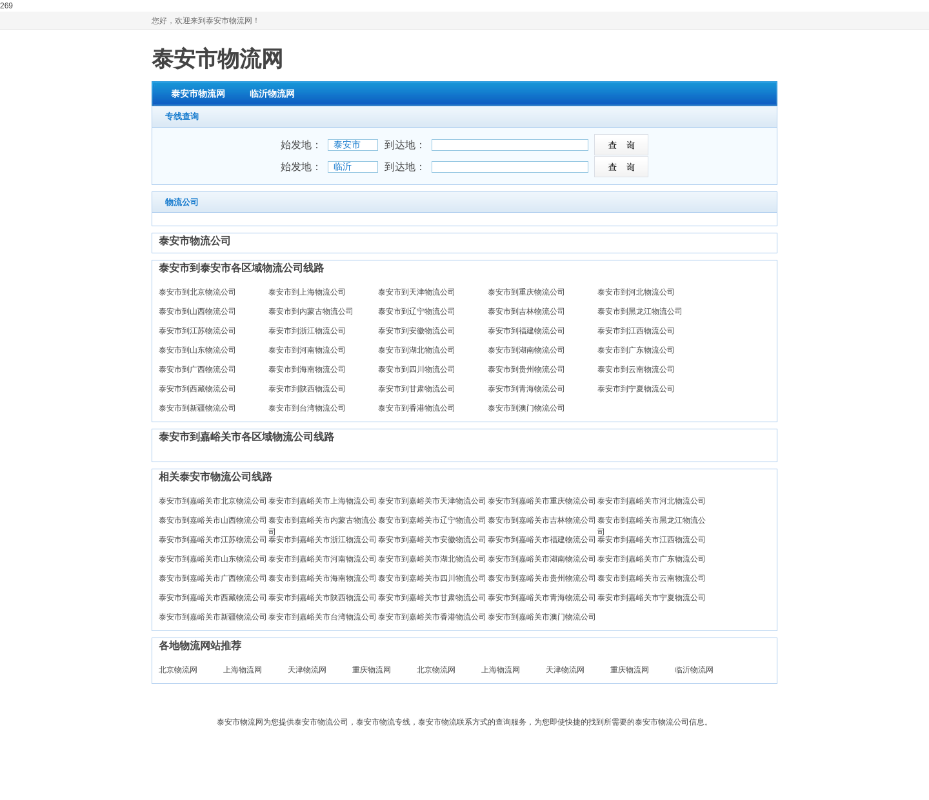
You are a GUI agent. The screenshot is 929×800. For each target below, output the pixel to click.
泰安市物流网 (217, 58)
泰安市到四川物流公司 (416, 369)
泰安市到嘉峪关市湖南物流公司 (542, 558)
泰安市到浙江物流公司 (307, 330)
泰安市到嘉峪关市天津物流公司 (432, 500)
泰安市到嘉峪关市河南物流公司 (322, 558)
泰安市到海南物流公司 (307, 369)
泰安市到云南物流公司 (636, 369)
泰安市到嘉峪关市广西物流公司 (213, 578)
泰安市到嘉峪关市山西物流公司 (213, 520)
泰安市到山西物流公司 (197, 311)
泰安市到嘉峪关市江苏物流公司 (213, 539)
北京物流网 (178, 669)
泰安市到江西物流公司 (636, 330)
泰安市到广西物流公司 (197, 369)
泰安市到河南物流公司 (307, 350)
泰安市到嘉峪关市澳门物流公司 (542, 616)
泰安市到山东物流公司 (197, 350)
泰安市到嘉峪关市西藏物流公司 (213, 597)
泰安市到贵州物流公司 (526, 369)
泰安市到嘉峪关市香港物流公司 (432, 616)
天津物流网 (307, 669)
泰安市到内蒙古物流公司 (311, 311)
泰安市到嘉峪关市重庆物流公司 (542, 500)
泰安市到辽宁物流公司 (416, 311)
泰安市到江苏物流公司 (197, 330)
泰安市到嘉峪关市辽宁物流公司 (432, 520)
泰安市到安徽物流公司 (416, 330)
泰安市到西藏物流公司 (197, 388)
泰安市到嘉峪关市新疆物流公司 (213, 616)
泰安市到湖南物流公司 (526, 350)
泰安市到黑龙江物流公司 (640, 311)
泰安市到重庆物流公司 (526, 292)
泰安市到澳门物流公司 (526, 408)
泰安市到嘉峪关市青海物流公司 (542, 597)
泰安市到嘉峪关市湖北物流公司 (432, 558)
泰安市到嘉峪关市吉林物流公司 (542, 520)
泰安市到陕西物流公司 (307, 388)
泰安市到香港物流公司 (416, 408)
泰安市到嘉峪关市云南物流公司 (651, 578)
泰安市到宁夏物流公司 (636, 388)
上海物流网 (242, 669)
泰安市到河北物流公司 (636, 292)
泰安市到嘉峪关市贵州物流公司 (542, 578)
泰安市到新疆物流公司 (197, 408)
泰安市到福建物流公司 (526, 330)
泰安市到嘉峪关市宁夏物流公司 (651, 597)
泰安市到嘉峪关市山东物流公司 (213, 558)
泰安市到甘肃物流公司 (416, 388)
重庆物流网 (371, 669)
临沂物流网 (272, 93)
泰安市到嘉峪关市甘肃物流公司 (432, 597)
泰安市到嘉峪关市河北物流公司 (651, 500)
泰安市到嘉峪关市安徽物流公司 (432, 539)
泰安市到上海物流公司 (307, 292)
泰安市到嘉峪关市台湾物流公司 (322, 616)
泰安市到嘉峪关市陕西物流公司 (322, 597)
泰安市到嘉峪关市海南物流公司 (322, 578)
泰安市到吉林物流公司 (526, 311)
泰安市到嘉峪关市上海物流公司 (322, 500)
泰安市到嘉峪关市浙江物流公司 (322, 539)
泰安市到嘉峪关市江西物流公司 (651, 539)
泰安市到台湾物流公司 (307, 408)
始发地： (301, 144)
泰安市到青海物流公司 (526, 388)
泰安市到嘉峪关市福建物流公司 (542, 539)
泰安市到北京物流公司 (197, 292)
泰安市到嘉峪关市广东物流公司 (651, 558)
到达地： (405, 144)
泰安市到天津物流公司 (416, 292)
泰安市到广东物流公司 (636, 350)
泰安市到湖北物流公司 (416, 350)
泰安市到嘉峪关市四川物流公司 (432, 578)
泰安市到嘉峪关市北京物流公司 (213, 500)
